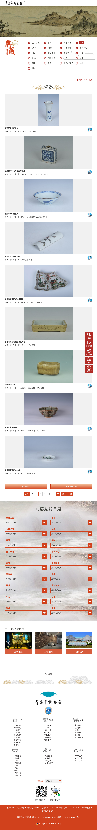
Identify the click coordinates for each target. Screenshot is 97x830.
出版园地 (78, 758)
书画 (16, 761)
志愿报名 (89, 354)
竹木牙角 (17, 773)
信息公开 (47, 730)
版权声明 (20, 808)
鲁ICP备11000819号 (71, 817)
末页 (70, 494)
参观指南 (26, 487)
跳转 (63, 494)
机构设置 (17, 737)
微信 (89, 363)
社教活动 (48, 756)
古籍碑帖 (17, 775)
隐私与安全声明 (33, 808)
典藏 (85, 80)
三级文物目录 (71, 487)
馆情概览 (17, 728)
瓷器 (90, 80)
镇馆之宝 (17, 756)
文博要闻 (47, 725)
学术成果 (78, 761)
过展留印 (78, 733)
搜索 (89, 338)
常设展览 (78, 725)
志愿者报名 (49, 763)
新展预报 (78, 728)
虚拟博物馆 (79, 737)
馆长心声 (17, 725)
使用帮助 (10, 808)
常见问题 (17, 742)
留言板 (16, 745)
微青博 (89, 371)
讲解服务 (89, 346)
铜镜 (16, 770)
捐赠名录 (47, 737)
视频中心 (47, 740)
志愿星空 (48, 758)
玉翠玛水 (17, 763)
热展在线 (78, 730)
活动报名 (48, 761)
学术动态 (78, 756)
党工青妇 (47, 733)
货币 (16, 768)
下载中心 (47, 735)
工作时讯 (47, 728)
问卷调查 (17, 735)
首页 (79, 80)
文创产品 (17, 733)
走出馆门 (78, 735)
